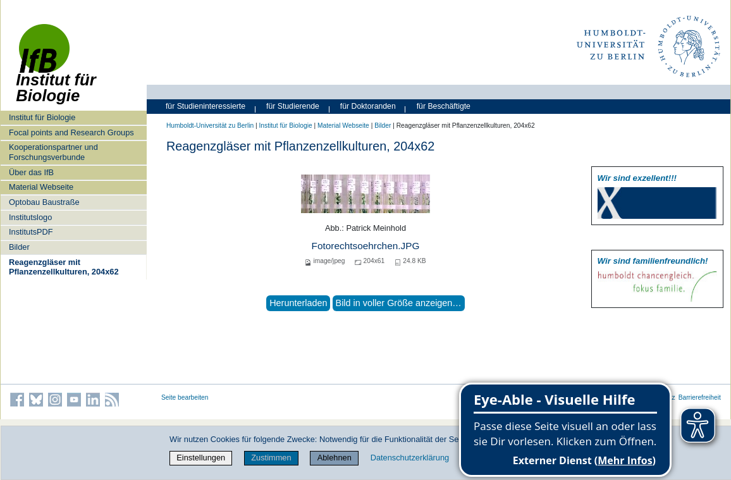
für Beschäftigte (443, 106)
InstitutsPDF (31, 232)
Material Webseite (41, 187)
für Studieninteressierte (205, 106)
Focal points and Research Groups (71, 132)
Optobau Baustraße (44, 202)
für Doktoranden (368, 106)
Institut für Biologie (42, 117)
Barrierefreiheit (700, 397)
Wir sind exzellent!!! (637, 178)
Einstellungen (200, 457)
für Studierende (292, 106)
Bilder (19, 247)
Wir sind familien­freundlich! (653, 261)
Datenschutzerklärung (410, 457)
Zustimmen (271, 457)
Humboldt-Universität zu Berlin (210, 125)
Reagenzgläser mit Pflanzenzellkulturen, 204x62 (64, 266)
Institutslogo (30, 217)
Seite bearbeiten (185, 397)
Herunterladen (298, 303)
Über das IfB (31, 172)
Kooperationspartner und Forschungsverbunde (53, 151)
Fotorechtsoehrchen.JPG (366, 245)
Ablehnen (334, 457)
